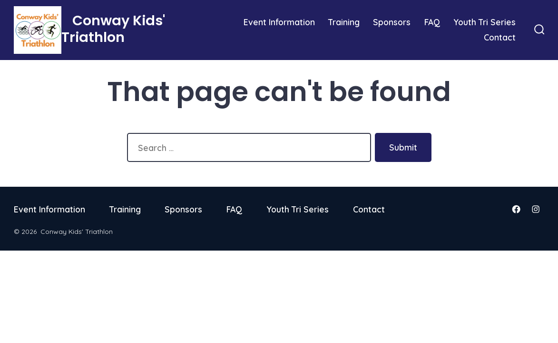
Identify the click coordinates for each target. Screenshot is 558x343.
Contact (500, 37)
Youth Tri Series (484, 22)
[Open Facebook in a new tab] (516, 209)
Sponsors (392, 22)
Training (344, 22)
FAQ (432, 22)
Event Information (279, 22)
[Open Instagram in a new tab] (535, 209)
